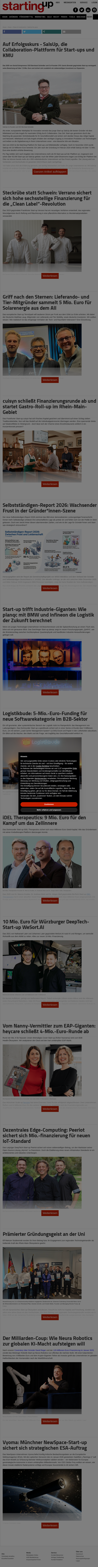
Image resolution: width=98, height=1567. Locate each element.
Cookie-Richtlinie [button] (42, 766)
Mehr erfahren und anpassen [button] (49, 810)
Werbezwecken (41, 778)
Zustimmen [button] (49, 804)
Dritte (75, 768)
